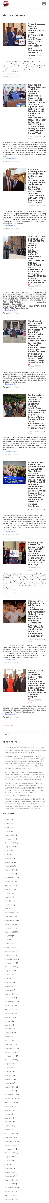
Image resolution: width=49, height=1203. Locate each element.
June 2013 (8, 913)
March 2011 (9, 1017)
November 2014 (11, 858)
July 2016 (8, 785)
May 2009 (8, 1103)
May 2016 (8, 793)
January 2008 (10, 1149)
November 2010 (11, 1033)
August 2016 (9, 781)
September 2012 (11, 948)
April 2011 (9, 1013)
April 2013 (9, 920)
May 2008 (8, 1141)
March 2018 (9, 762)
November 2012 (11, 940)
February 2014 (10, 886)
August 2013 (9, 905)
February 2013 (10, 928)
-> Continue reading (9, 67)
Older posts (8, 660)
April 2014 (9, 878)
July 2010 (8, 1048)
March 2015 (9, 843)
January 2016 (10, 808)
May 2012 (8, 963)
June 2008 (8, 1138)
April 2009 (9, 1107)
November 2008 (11, 1126)
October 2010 (10, 1037)
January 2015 (10, 851)
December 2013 (11, 893)
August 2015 (9, 824)
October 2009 (10, 1083)
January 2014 (10, 889)
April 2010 (9, 1060)
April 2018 (9, 758)
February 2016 (10, 804)
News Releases (14, 70)
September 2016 (11, 777)
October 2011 (10, 990)
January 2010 (10, 1072)
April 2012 (9, 967)
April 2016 (9, 796)
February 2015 (10, 847)
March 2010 (9, 1064)
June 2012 (8, 959)
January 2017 (10, 769)
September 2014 (11, 866)
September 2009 (11, 1087)
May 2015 (8, 835)
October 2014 (10, 862)
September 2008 (11, 1134)
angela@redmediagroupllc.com (24, 1173)
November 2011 (11, 986)
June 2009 (8, 1099)
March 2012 (9, 971)
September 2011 (11, 994)
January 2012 (10, 979)
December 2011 (11, 982)
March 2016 (9, 800)
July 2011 (8, 1002)
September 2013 (11, 901)
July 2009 (8, 1095)
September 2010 (11, 1041)
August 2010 (9, 1044)
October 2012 (10, 944)
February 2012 (10, 975)
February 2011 (10, 1021)
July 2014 (8, 870)
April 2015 (9, 839)
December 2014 (11, 855)
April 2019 (9, 754)
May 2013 (8, 917)
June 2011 (8, 1006)
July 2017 (8, 765)
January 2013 (10, 932)
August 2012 (9, 951)
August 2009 (9, 1091)
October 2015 (10, 820)
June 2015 (8, 831)
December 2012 (11, 936)
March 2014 (9, 882)
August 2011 (9, 998)
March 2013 (9, 924)
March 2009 (9, 1110)
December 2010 (11, 1029)
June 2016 (8, 789)
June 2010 (8, 1052)
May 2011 (8, 1010)
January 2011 (10, 1025)
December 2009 (11, 1075)
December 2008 (11, 1122)
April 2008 (9, 1145)
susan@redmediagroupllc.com (24, 1171)
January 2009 (10, 1118)
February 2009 (10, 1114)
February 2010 (10, 1068)
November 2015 (11, 816)
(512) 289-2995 (27, 1183)
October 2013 (10, 897)
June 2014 (8, 874)
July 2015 (8, 827)
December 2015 (11, 812)
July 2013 (8, 909)
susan (26, 51)
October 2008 (10, 1130)
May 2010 (8, 1056)
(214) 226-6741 (27, 1185)
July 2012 (8, 955)
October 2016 (10, 773)
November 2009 (11, 1079)
